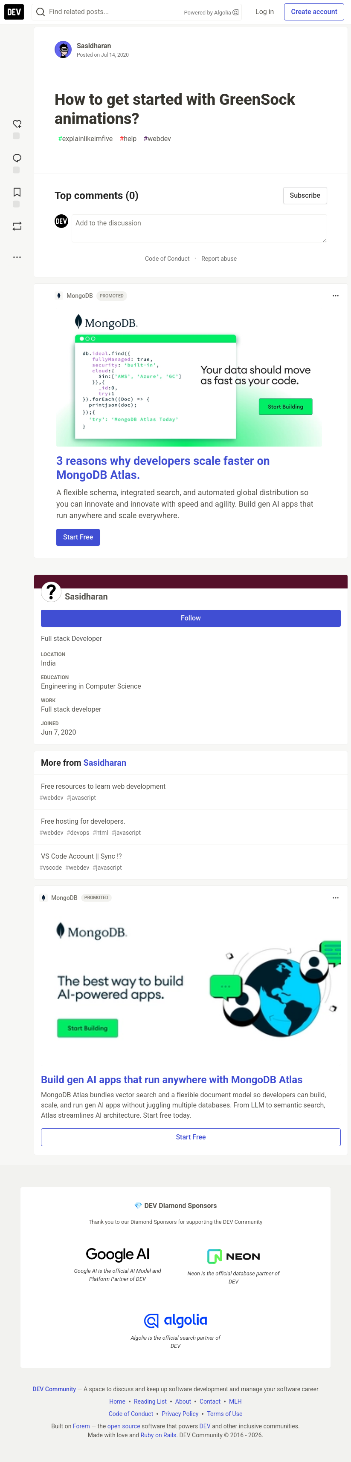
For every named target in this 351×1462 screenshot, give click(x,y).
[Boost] (17, 226)
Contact (210, 1401)
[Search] (40, 12)
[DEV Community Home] (14, 11)
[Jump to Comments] (17, 162)
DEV (205, 1426)
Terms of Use (224, 1413)
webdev (157, 139)
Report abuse (219, 258)
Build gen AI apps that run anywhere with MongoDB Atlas (172, 1080)
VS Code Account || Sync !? (190, 862)
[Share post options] (17, 257)
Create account (314, 12)
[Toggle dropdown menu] (335, 296)
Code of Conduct (167, 258)
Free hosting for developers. (190, 827)
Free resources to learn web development (190, 792)
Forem (81, 1426)
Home (117, 1401)
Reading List (150, 1401)
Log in (264, 12)
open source (123, 1426)
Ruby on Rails (159, 1435)
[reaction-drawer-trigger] (17, 128)
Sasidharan (94, 46)
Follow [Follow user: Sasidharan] (191, 618)
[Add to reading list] (17, 197)
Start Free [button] (78, 537)
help (127, 139)
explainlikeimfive (85, 139)
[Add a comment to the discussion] (199, 228)
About (183, 1401)
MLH (235, 1401)
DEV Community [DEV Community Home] (54, 1389)
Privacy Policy (180, 1413)
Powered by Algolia (211, 12)
